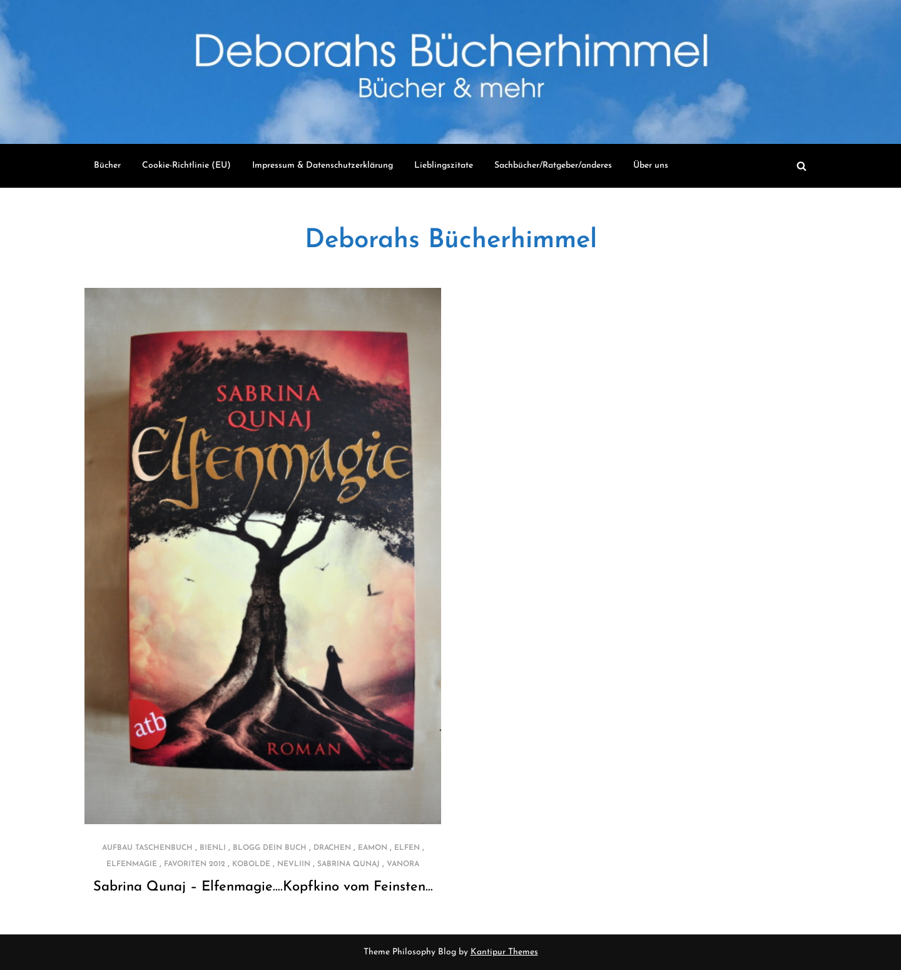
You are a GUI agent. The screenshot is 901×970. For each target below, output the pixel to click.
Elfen (407, 848)
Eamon (372, 848)
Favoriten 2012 (194, 864)
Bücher (107, 165)
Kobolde (251, 864)
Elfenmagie (131, 864)
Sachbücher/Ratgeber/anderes (553, 165)
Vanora (403, 864)
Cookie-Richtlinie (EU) (186, 165)
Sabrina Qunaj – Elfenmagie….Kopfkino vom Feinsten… (263, 887)
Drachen (332, 848)
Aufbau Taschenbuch (147, 848)
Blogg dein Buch (270, 848)
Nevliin (293, 864)
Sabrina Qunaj (348, 864)
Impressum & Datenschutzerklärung (322, 165)
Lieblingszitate (443, 165)
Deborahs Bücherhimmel (451, 240)
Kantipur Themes (504, 952)
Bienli (213, 848)
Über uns (650, 165)
